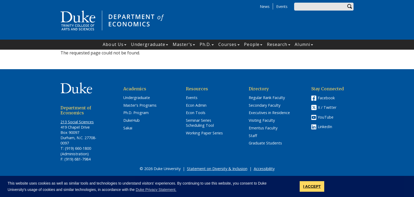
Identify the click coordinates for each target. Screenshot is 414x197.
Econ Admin (196, 105)
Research (277, 44)
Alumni (302, 44)
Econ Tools (195, 112)
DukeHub (131, 120)
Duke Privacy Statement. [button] (156, 189)
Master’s (182, 44)
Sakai (127, 128)
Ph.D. (205, 44)
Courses (227, 44)
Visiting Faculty (262, 120)
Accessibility (264, 168)
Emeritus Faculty (263, 128)
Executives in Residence (269, 112)
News (265, 6)
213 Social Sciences (77, 121)
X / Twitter (327, 107)
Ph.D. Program (136, 112)
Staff (253, 135)
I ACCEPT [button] (312, 186)
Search (350, 7)
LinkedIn (325, 126)
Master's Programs (140, 105)
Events (282, 6)
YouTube (325, 117)
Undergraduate (148, 44)
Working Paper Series (204, 133)
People (252, 44)
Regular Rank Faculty (267, 97)
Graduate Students (265, 143)
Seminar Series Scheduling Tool (200, 123)
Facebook (326, 97)
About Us (113, 44)
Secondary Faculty (264, 105)
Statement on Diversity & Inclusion (217, 168)
